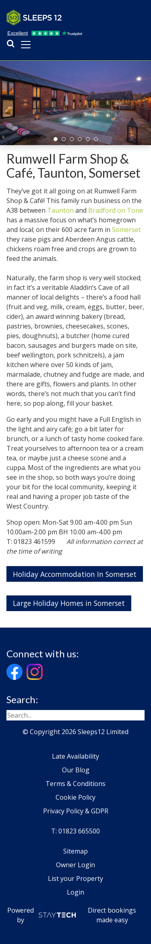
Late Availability (75, 756)
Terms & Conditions (75, 783)
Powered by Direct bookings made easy (72, 915)
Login (75, 892)
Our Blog (75, 769)
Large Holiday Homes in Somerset (69, 603)
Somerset (126, 229)
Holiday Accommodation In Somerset (75, 574)
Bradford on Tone (115, 210)
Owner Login (75, 864)
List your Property (75, 878)
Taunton (60, 210)
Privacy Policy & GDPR (75, 811)
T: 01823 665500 (75, 831)
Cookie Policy (75, 797)
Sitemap (75, 851)
